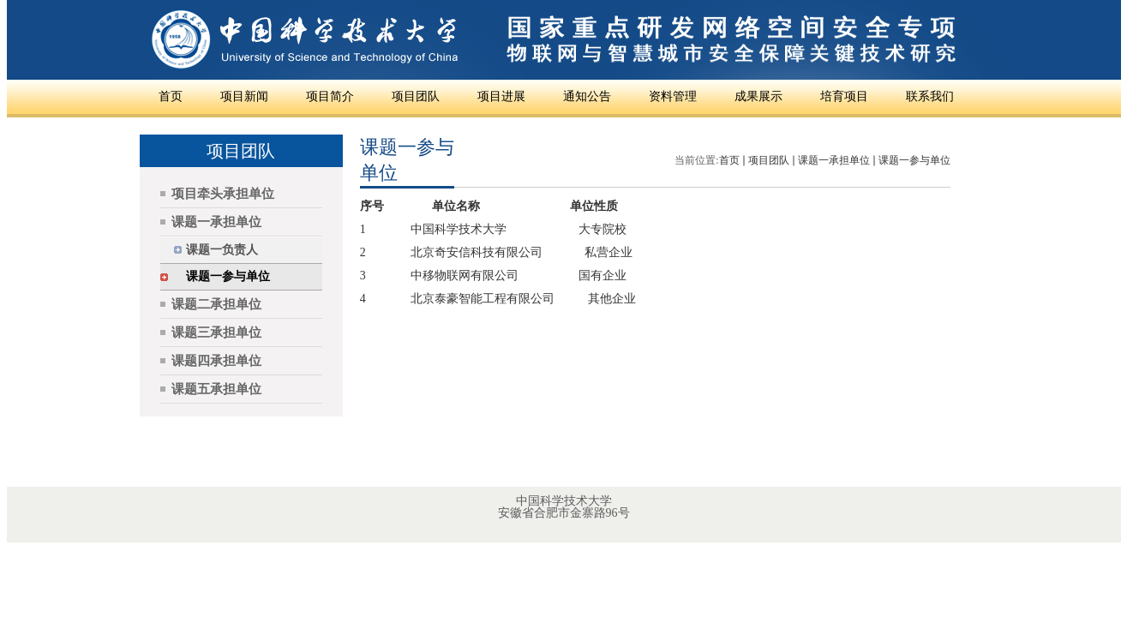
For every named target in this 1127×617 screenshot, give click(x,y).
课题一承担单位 (834, 160)
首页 (729, 160)
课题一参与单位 (914, 160)
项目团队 (768, 160)
